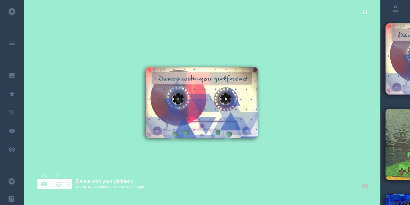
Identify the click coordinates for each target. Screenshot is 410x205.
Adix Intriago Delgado (109, 187)
